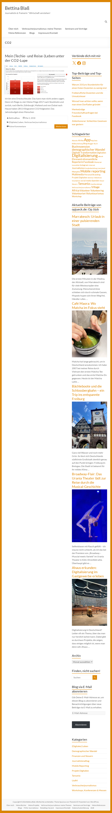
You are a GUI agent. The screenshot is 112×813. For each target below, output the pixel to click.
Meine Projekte (33, 805)
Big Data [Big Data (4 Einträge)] (94, 141)
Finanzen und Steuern (82, 756)
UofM (75, 780)
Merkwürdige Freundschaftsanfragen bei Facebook (85, 113)
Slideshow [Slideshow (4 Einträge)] (98, 178)
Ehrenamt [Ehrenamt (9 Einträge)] (77, 159)
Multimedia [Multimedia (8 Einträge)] (78, 174)
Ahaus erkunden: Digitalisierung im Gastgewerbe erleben (88, 572)
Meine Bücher (21, 805)
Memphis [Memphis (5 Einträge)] (76, 172)
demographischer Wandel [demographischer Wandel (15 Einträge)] (88, 150)
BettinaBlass (14, 118)
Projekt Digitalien (80, 771)
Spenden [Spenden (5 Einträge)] (95, 181)
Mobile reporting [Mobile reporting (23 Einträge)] (92, 171)
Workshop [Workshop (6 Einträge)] (76, 196)
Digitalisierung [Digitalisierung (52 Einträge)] (85, 155)
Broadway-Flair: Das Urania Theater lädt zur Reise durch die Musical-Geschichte (89, 480)
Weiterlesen (61, 126)
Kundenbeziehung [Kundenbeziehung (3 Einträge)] (91, 168)
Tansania (76, 775)
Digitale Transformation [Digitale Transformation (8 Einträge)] (84, 153)
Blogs (32, 33)
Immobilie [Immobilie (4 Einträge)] (75, 165)
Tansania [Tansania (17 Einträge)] (84, 184)
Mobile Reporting (80, 766)
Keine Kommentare (17, 126)
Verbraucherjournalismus (35, 122)
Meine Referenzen (17, 33)
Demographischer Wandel (84, 751)
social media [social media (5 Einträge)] (86, 181)
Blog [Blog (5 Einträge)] (85, 144)
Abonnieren (81, 725)
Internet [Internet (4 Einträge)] (92, 165)
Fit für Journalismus (31, 808)
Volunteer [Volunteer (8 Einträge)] (85, 190)
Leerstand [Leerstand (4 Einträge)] (101, 168)
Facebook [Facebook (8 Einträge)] (89, 162)
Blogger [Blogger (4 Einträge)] (90, 144)
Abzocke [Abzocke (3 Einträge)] (75, 141)
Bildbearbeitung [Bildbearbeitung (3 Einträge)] (77, 144)
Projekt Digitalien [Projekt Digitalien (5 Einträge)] (79, 178)
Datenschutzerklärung (80, 808)
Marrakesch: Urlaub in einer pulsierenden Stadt (88, 221)
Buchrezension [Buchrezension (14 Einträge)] (81, 146)
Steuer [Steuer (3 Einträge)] (102, 181)
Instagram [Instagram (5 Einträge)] (84, 165)
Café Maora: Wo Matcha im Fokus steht (88, 306)
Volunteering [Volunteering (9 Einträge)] (97, 190)
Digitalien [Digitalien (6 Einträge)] (101, 153)
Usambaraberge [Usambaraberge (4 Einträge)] (96, 184)
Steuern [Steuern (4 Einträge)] (75, 184)
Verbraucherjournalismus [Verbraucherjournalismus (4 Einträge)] (81, 188)
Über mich (13, 29)
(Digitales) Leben (16, 122)
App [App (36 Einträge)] (87, 140)
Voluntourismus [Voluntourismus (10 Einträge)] (95, 193)
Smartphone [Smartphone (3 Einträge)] (76, 181)
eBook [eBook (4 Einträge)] (100, 157)
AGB (92, 808)
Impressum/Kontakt (48, 33)
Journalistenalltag (80, 761)
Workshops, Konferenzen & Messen (89, 790)
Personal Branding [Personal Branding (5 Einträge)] (92, 175)
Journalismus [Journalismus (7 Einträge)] (78, 168)
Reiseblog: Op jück (47, 808)
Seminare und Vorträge (76, 29)
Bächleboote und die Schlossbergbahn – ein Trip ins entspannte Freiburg (88, 392)
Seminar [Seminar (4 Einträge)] (91, 178)
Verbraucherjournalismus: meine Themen (42, 29)
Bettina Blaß (18, 8)
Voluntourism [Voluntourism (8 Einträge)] (79, 193)
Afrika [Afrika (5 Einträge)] (81, 141)
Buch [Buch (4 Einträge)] (96, 144)
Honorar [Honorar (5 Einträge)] (98, 162)
